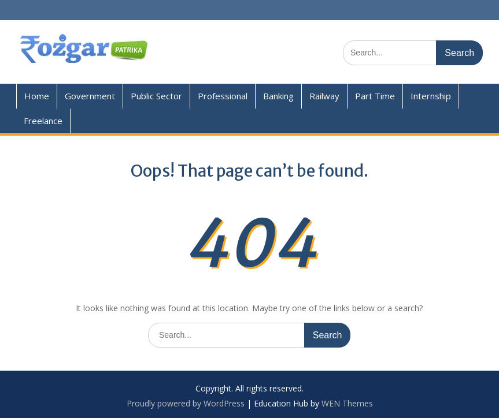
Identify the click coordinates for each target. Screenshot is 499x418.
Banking (278, 96)
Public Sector (156, 96)
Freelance (43, 120)
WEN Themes (347, 403)
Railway (324, 96)
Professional (222, 96)
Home (36, 96)
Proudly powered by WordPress (186, 403)
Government (90, 96)
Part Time (375, 96)
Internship (431, 96)
